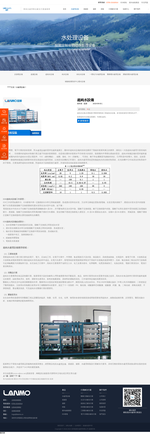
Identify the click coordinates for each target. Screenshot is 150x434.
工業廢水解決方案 (87, 410)
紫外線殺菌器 (134, 2)
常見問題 (144, 2)
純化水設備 (81, 74)
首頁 (64, 9)
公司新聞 (102, 400)
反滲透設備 (18, 74)
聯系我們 (102, 403)
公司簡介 (102, 396)
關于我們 (137, 9)
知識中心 (126, 9)
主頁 (12, 87)
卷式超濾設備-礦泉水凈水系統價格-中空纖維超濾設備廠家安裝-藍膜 (28, 379)
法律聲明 (78, 425)
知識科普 (102, 407)
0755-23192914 (112, 2)
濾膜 (94, 9)
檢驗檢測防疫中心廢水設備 (75, 81)
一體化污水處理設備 (97, 74)
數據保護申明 (87, 425)
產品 (64, 390)
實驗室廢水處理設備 (130, 74)
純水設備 (65, 74)
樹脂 (102, 9)
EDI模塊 (124, 2)
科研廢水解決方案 (87, 407)
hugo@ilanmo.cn (17, 414)
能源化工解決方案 (87, 403)
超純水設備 (49, 74)
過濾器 (85, 9)
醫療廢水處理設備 (114, 74)
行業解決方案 (113, 9)
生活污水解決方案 (87, 400)
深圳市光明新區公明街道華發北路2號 (24, 418)
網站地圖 (69, 425)
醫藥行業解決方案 (87, 396)
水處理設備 (75, 9)
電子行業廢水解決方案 (88, 414)
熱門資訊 (102, 414)
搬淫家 (2, 433)
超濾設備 (34, 74)
